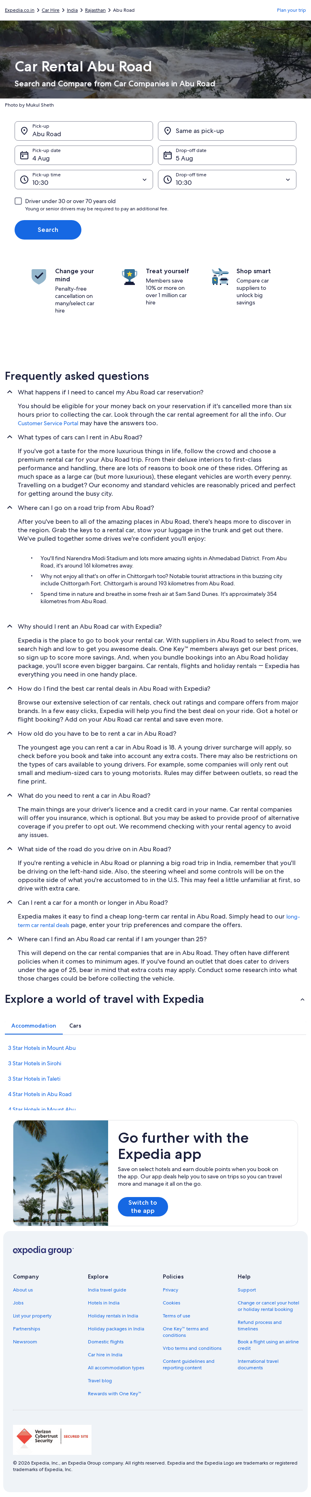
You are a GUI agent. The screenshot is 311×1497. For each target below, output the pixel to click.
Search (48, 229)
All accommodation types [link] (116, 1367)
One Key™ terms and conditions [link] (186, 1332)
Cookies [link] (171, 1303)
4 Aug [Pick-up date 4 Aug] (41, 158)
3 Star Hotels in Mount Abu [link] (42, 1048)
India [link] (72, 10)
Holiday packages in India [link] (116, 1329)
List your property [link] (32, 1316)
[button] (155, 998)
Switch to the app (142, 1206)
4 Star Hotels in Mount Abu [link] (42, 1109)
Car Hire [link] (51, 10)
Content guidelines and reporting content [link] (189, 1364)
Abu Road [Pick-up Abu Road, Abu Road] (46, 134)
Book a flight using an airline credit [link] (268, 1345)
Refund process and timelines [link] (260, 1325)
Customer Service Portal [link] (48, 423)
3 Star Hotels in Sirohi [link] (34, 1063)
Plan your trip (291, 10)
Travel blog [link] (100, 1380)
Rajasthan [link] (95, 10)
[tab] (34, 1025)
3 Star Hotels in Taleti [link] (34, 1078)
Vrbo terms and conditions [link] (192, 1348)
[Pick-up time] (84, 179)
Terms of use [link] (176, 1316)
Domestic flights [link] (106, 1342)
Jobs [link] (18, 1303)
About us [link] (23, 1290)
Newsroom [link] (25, 1342)
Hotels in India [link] (103, 1303)
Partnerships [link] (26, 1329)
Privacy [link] (170, 1290)
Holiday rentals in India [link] (113, 1316)
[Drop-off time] (227, 179)
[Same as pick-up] (227, 131)
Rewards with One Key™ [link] (114, 1393)
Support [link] (247, 1290)
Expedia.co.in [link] (19, 10)
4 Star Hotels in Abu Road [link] (40, 1094)
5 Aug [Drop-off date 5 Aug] (184, 158)
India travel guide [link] (107, 1290)
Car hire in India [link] (105, 1354)
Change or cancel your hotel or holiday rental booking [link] (268, 1306)
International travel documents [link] (258, 1364)
